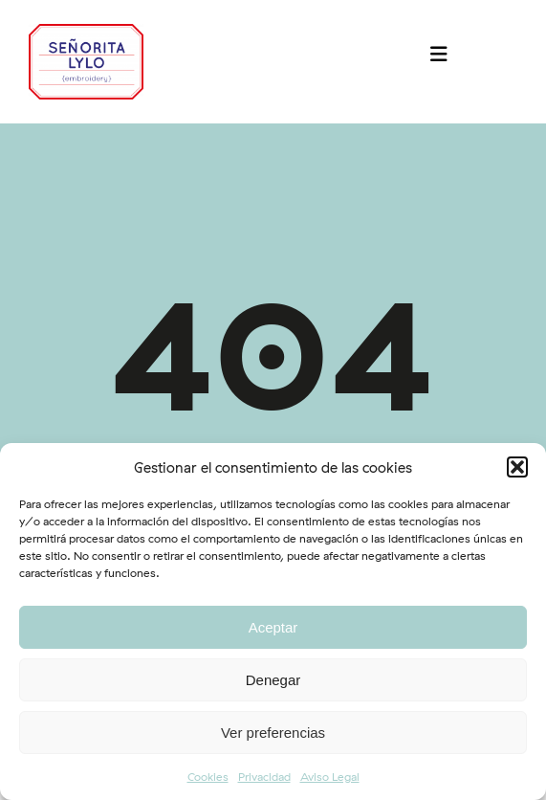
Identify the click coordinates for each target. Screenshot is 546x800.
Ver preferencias (273, 732)
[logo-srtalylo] (86, 32)
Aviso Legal (330, 776)
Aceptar (273, 627)
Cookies (208, 776)
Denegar (273, 680)
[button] (517, 467)
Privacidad (264, 776)
